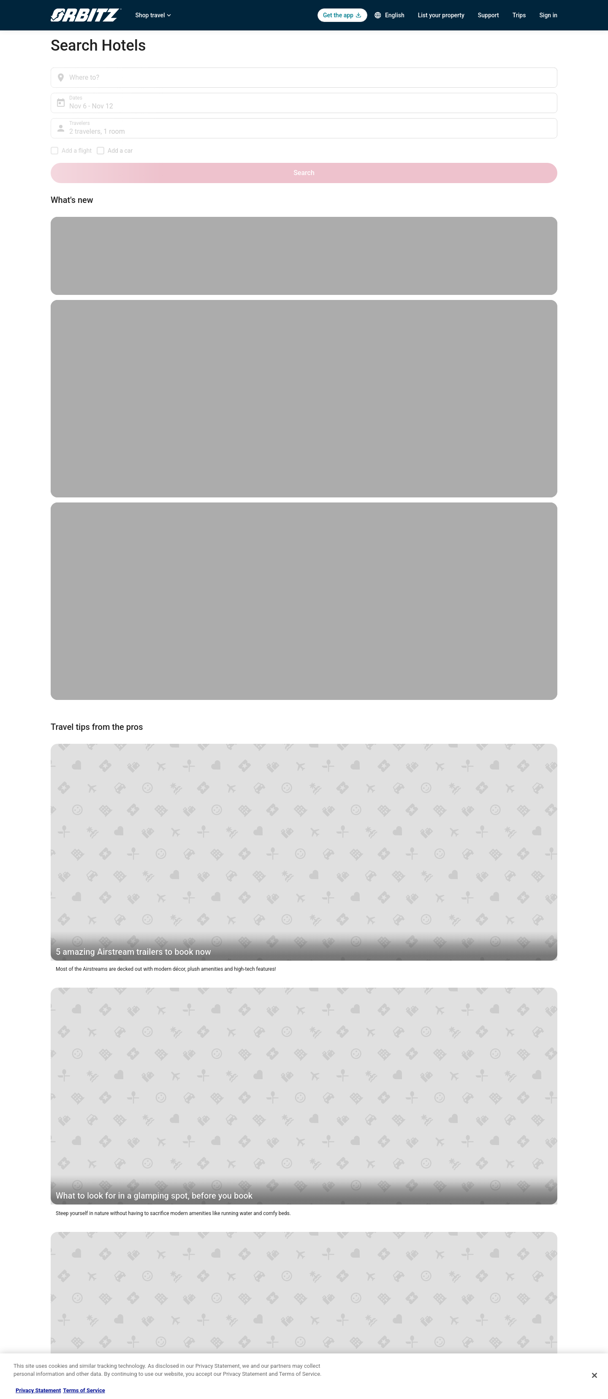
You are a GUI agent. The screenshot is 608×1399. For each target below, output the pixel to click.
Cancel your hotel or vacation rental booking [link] (492, 1268)
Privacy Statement (38, 1390)
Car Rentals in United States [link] (213, 1282)
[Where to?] (127, 78)
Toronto (513, 846)
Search (540, 77)
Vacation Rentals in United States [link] (219, 1268)
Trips (519, 15)
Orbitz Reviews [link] (198, 1322)
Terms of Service (84, 1390)
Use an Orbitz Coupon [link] (467, 1309)
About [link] (57, 1255)
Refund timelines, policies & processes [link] (486, 1295)
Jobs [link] (56, 1268)
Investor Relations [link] (71, 1322)
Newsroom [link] (63, 1309)
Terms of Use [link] (327, 1282)
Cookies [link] (321, 1268)
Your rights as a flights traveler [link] (477, 1322)
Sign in (548, 15)
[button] (132, 997)
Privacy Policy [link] (328, 1255)
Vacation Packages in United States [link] (221, 1309)
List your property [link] (70, 1282)
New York (124, 900)
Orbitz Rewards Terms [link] (337, 1309)
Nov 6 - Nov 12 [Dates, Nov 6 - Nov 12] (249, 81)
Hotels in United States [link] (207, 1255)
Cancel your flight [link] (463, 1282)
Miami (200, 740)
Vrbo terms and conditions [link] (342, 1295)
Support (488, 15)
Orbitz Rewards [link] (68, 1349)
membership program (411, 824)
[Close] (594, 1375)
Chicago (156, 900)
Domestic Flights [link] (201, 1295)
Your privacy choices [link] (335, 1322)
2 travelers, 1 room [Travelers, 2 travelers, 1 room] (412, 81)
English (389, 15)
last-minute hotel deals (481, 779)
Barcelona (223, 732)
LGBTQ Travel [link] (197, 1349)
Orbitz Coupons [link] (199, 1336)
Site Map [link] (61, 1336)
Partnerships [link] (65, 1295)
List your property (441, 15)
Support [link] (452, 1255)
